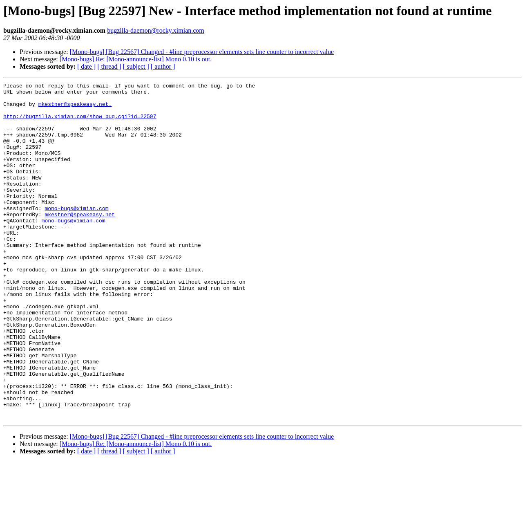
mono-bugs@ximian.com (76, 234)
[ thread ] (109, 66)
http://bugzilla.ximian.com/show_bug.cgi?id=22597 (79, 123)
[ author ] (163, 66)
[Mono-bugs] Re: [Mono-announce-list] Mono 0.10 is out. (136, 59)
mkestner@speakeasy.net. (75, 108)
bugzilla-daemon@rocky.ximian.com (155, 30)
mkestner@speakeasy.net (80, 241)
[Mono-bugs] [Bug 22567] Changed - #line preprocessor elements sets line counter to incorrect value (202, 51)
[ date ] (86, 66)
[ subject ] (136, 66)
